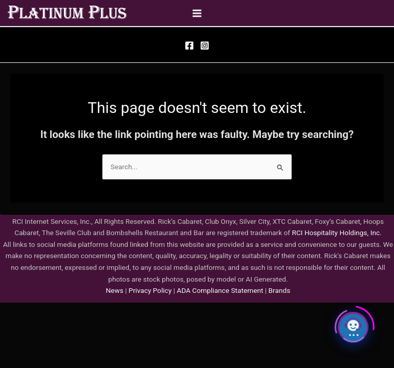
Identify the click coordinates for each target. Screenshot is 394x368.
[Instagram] (204, 45)
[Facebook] (189, 45)
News (114, 290)
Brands (280, 290)
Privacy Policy (149, 290)
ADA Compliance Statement (220, 290)
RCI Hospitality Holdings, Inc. (336, 232)
